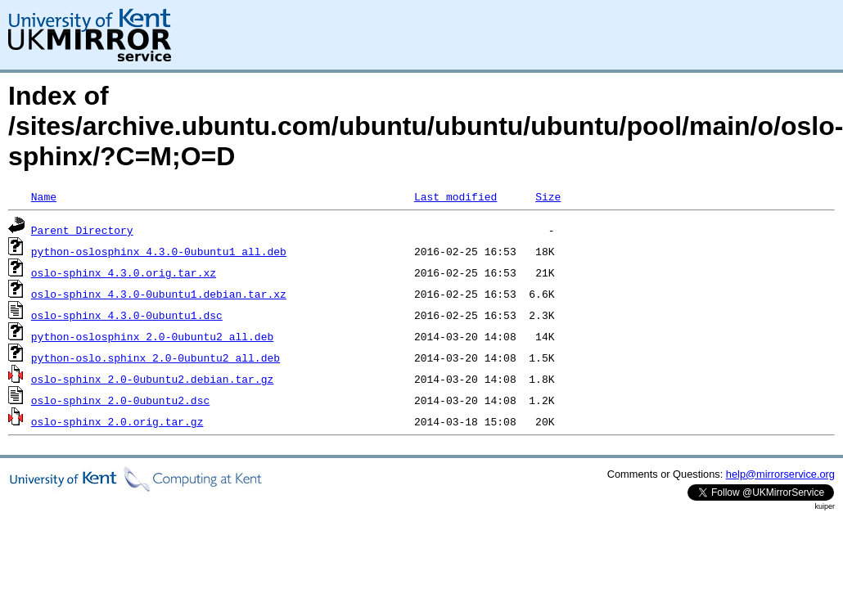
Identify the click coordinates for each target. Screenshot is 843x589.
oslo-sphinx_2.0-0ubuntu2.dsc (120, 400)
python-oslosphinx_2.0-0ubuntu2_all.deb (152, 336)
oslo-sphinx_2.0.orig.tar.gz (117, 421)
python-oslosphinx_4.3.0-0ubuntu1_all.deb (158, 251)
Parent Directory (82, 230)
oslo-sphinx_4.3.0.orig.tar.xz (123, 272)
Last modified (455, 196)
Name (43, 196)
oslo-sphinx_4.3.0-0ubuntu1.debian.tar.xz (158, 293)
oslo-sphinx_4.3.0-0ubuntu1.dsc (127, 315)
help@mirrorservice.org (780, 474)
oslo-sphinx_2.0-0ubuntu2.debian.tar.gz (152, 378)
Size (548, 196)
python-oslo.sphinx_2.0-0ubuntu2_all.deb (155, 357)
